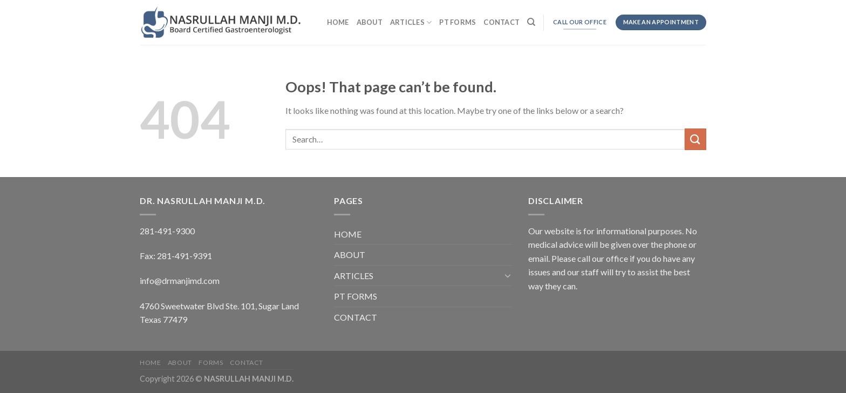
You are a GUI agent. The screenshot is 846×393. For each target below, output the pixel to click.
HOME (338, 22)
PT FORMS (457, 22)
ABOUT (370, 22)
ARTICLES (411, 22)
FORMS (211, 362)
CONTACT (501, 22)
